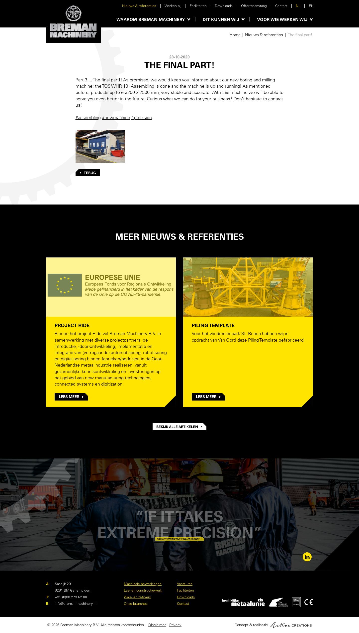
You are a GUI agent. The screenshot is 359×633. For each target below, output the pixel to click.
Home (235, 34)
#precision (141, 117)
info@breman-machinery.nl (75, 603)
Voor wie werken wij (282, 19)
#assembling (88, 117)
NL (298, 5)
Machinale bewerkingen (143, 584)
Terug (88, 172)
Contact (281, 5)
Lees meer (71, 397)
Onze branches (136, 603)
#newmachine (116, 117)
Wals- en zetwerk (137, 597)
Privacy (175, 625)
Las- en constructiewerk (143, 590)
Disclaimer (157, 625)
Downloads (224, 5)
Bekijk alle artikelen (179, 426)
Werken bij (173, 5)
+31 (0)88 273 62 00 (71, 597)
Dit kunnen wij (221, 19)
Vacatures (184, 584)
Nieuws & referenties (139, 5)
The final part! (300, 34)
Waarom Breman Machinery (150, 19)
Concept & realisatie (273, 625)
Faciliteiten (198, 5)
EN (311, 5)
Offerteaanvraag (254, 5)
